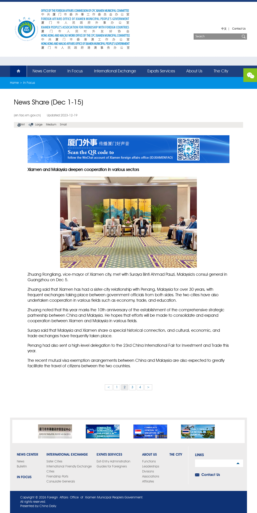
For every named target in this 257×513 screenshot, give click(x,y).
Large (38, 124)
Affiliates (148, 481)
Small (63, 124)
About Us (194, 71)
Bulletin (22, 466)
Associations (150, 476)
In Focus (75, 71)
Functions (149, 461)
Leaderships (150, 466)
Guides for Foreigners (112, 466)
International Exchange (115, 71)
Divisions (148, 471)
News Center (44, 71)
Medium (51, 124)
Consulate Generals (60, 481)
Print (22, 124)
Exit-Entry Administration (113, 461)
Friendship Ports (57, 476)
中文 (224, 29)
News (20, 461)
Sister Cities (54, 461)
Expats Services (161, 71)
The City (221, 71)
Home (15, 71)
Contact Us (239, 29)
